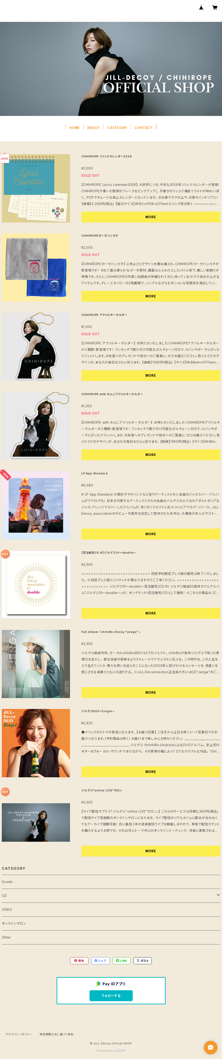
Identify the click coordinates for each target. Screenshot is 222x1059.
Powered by (111, 1050)
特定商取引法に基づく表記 (57, 1034)
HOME (74, 128)
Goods (7, 882)
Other (6, 937)
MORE (150, 217)
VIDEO (7, 909)
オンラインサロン (14, 923)
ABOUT (93, 128)
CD (4, 896)
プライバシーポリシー (18, 1034)
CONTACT (143, 128)
